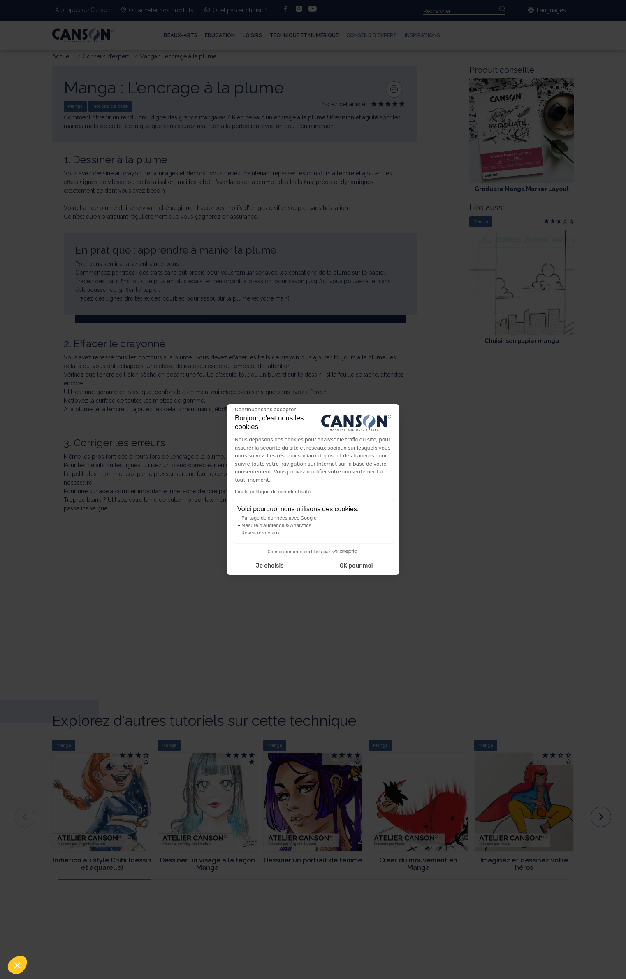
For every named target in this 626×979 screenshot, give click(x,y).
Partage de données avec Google (279, 518)
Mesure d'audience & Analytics (276, 525)
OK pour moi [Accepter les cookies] (356, 565)
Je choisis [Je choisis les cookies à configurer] (270, 565)
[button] (17, 965)
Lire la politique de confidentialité (273, 491)
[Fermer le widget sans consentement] (265, 410)
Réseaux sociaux (260, 533)
